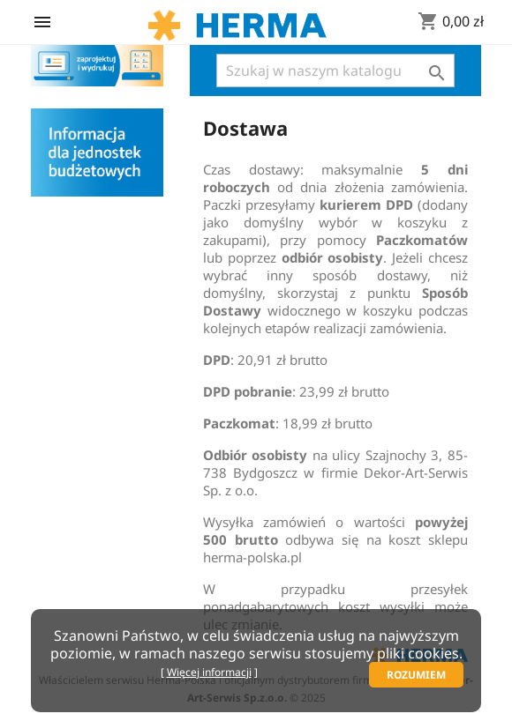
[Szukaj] (335, 70)
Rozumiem (416, 674)
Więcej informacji (209, 672)
